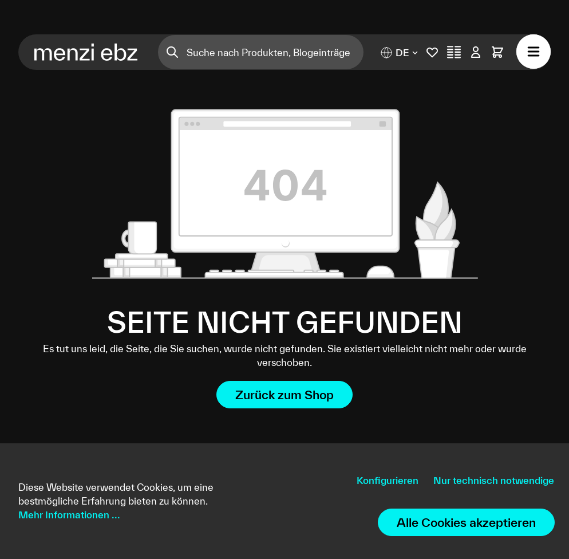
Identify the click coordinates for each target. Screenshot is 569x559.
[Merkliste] (432, 52)
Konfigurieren (387, 480)
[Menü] (533, 51)
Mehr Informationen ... (69, 514)
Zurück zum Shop (284, 394)
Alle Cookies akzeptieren (466, 522)
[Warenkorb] (497, 52)
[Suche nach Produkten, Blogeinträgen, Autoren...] (275, 52)
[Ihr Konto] (476, 52)
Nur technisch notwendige (493, 480)
